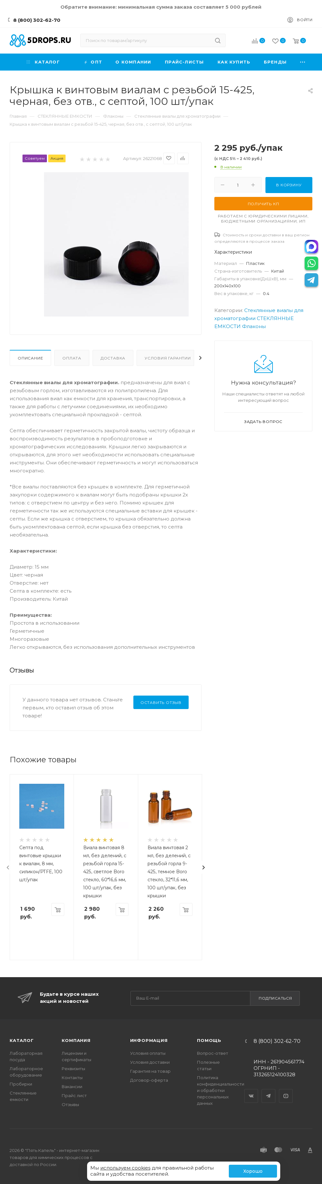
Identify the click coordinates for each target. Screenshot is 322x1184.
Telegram (268, 1090)
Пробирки (21, 1084)
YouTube (286, 1090)
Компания (76, 1040)
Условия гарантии (168, 358)
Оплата (71, 358)
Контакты (72, 1077)
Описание (30, 358)
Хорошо (253, 1171)
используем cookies (125, 1168)
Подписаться (275, 998)
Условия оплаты (147, 1053)
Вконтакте (251, 1090)
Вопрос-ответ (212, 1053)
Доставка (113, 358)
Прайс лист (74, 1095)
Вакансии (72, 1086)
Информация (149, 1040)
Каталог (22, 1040)
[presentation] (8, 867)
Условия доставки (150, 1062)
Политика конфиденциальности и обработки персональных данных (220, 1090)
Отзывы (70, 1104)
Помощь (209, 1040)
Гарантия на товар (150, 1071)
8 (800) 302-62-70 (36, 20)
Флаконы (254, 326)
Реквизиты (73, 1068)
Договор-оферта (149, 1080)
